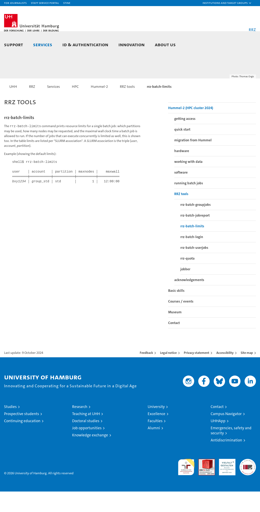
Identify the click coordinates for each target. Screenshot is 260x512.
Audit (202, 481)
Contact (174, 343)
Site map (247, 373)
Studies (10, 427)
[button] (227, 3)
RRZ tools (181, 214)
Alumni (154, 448)
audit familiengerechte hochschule (186, 485)
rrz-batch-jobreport (195, 236)
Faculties (155, 441)
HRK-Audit (226, 481)
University (156, 427)
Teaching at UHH (86, 434)
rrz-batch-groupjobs (195, 225)
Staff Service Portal (45, 3)
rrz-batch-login (191, 257)
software (181, 193)
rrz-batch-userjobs (194, 268)
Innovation (131, 44)
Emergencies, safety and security (231, 451)
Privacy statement (196, 373)
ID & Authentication (85, 44)
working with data (188, 182)
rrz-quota (187, 279)
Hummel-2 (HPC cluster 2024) (190, 128)
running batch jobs (188, 203)
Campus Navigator (226, 434)
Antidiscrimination (226, 460)
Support (13, 44)
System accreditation (247, 483)
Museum (175, 332)
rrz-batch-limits (192, 246)
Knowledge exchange (90, 455)
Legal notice (168, 373)
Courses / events (180, 322)
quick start (182, 150)
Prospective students (21, 434)
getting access (184, 139)
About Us (165, 44)
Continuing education (22, 441)
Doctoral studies (85, 441)
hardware (181, 171)
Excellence (156, 434)
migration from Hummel (193, 160)
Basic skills (176, 311)
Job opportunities (87, 448)
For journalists (15, 3)
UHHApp (218, 441)
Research (79, 427)
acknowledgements (189, 300)
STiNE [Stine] (66, 3)
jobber (185, 289)
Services (42, 44)
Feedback (146, 373)
